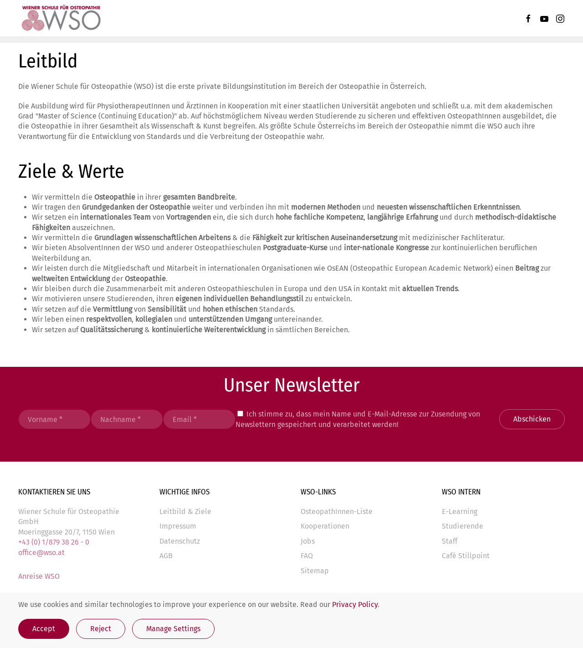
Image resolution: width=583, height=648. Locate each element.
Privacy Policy (355, 604)
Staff (449, 541)
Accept (43, 628)
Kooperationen (325, 526)
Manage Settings (173, 628)
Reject (100, 628)
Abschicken (532, 419)
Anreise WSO (39, 576)
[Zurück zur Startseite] (60, 18)
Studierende (462, 526)
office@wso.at (41, 552)
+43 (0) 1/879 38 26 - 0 (53, 542)
